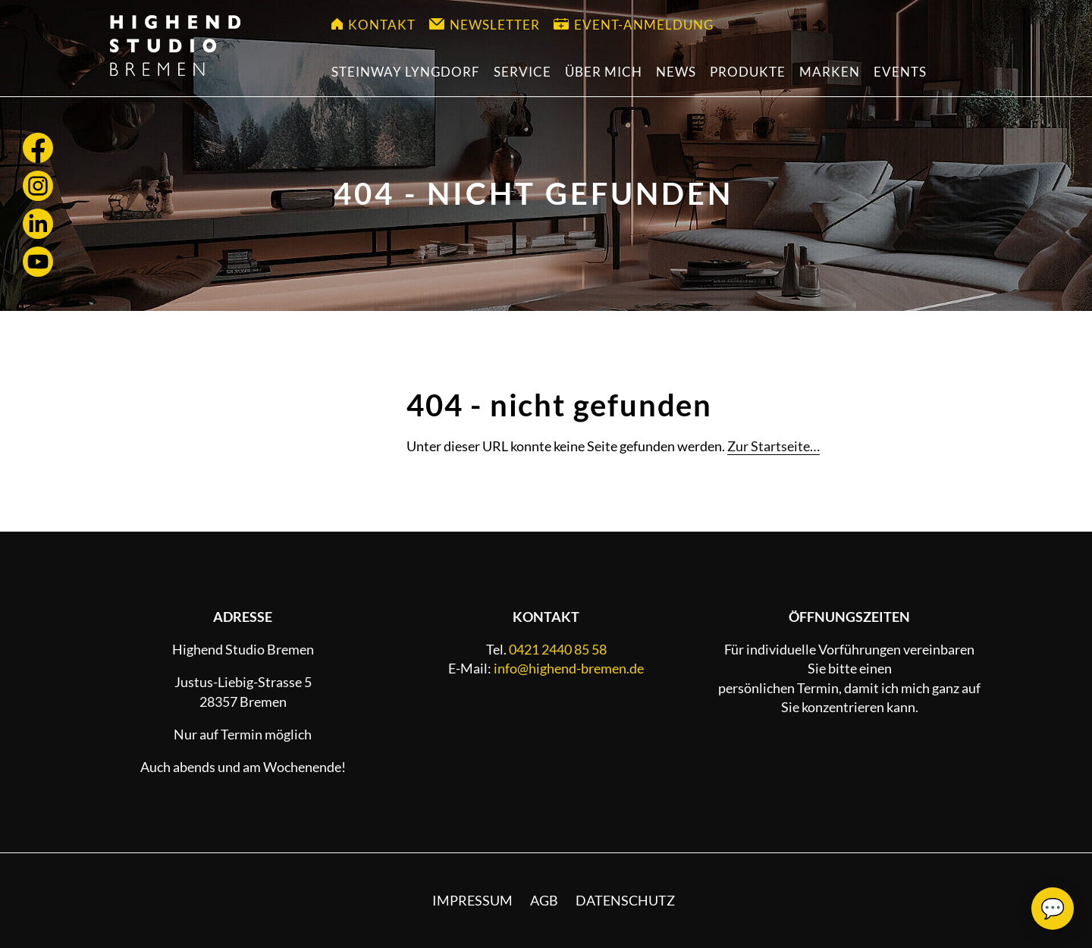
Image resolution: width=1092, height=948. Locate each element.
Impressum (472, 900)
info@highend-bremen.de (569, 668)
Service (522, 72)
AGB (544, 900)
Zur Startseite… (773, 446)
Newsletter (484, 25)
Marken (829, 72)
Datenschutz (625, 900)
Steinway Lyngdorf (405, 72)
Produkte (748, 72)
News (676, 72)
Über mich (603, 72)
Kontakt (373, 25)
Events (900, 72)
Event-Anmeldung (634, 25)
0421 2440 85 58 (558, 649)
